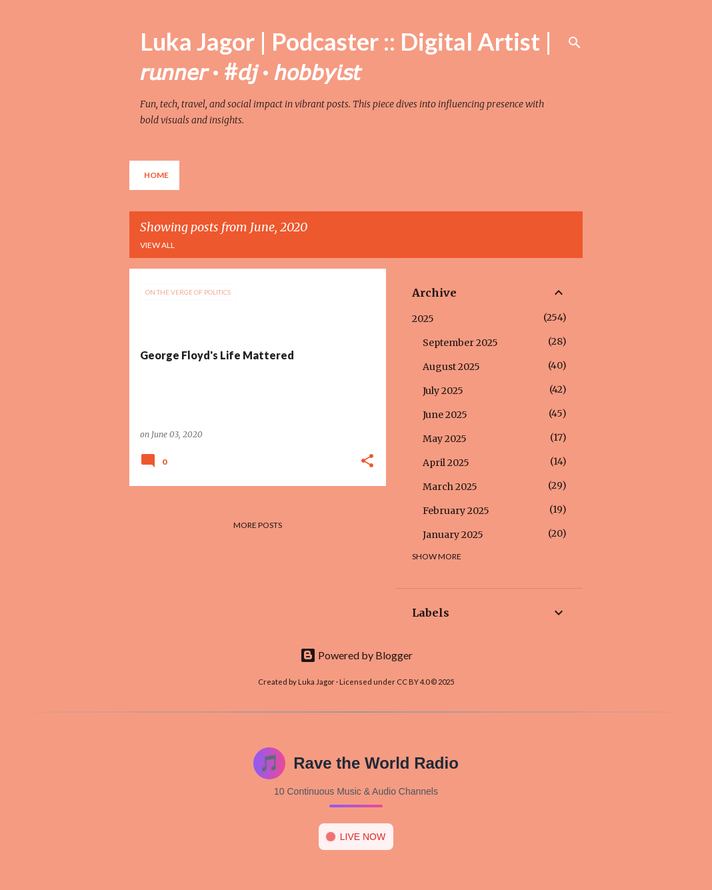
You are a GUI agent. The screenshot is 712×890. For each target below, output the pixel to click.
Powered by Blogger (356, 655)
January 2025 (453, 535)
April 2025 (446, 463)
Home (156, 175)
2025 (423, 319)
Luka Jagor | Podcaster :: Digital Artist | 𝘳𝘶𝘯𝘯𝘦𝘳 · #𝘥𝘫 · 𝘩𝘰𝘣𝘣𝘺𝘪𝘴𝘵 (346, 56)
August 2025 (451, 367)
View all (157, 245)
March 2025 (450, 487)
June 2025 (445, 415)
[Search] (575, 43)
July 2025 (443, 391)
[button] (367, 462)
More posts (257, 525)
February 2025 (456, 511)
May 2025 (445, 439)
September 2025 (460, 343)
